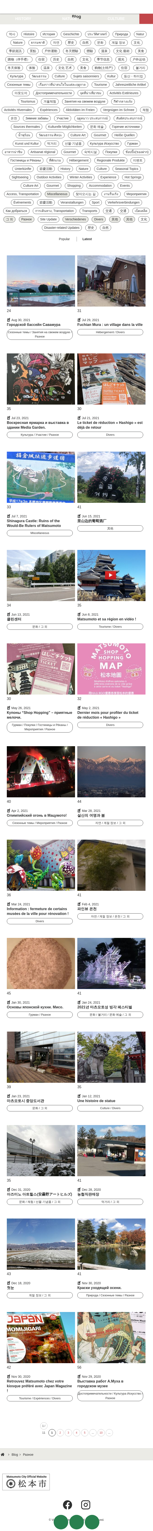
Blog (15, 1454)
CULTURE (116, 19)
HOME (3, 1454)
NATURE (69, 19)
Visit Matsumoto (76, 7)
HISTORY (23, 19)
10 (101, 1432)
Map (146, 19)
